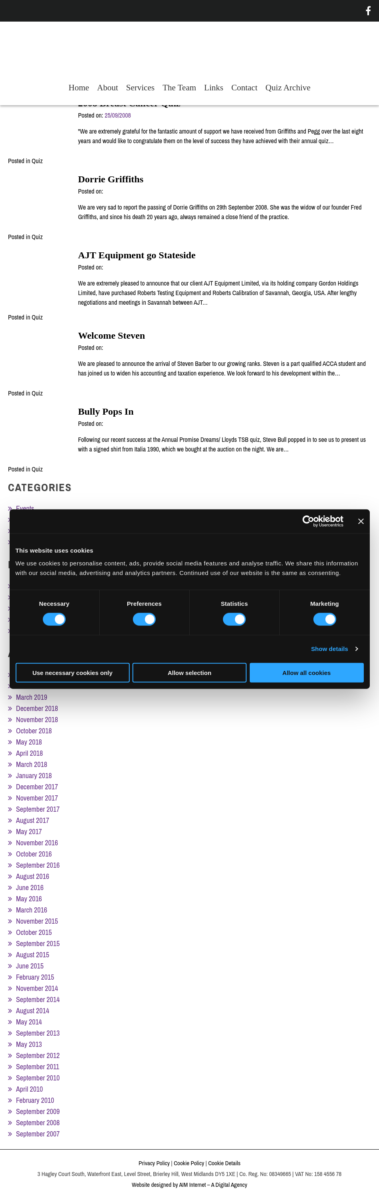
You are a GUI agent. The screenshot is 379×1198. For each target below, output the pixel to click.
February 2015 (35, 977)
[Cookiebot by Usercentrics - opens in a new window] (308, 521)
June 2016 (30, 888)
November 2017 (37, 798)
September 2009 (38, 1111)
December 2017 (37, 787)
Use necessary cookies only (72, 672)
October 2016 (34, 854)
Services (140, 87)
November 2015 (37, 921)
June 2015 (30, 966)
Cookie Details (224, 1163)
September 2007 (38, 1134)
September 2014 (38, 999)
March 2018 (31, 764)
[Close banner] (361, 521)
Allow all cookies (307, 672)
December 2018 (37, 708)
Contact (244, 87)
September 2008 (38, 1123)
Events (25, 508)
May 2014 (29, 1022)
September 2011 (37, 1067)
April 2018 (29, 753)
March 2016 (31, 910)
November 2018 (37, 720)
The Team (179, 87)
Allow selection (189, 672)
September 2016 (38, 865)
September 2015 (38, 943)
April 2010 (29, 1089)
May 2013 (29, 1044)
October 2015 (34, 932)
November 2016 (37, 843)
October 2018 (34, 731)
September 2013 (38, 1033)
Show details (329, 648)
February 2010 (35, 1100)
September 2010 (38, 1078)
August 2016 (32, 876)
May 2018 (29, 742)
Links (213, 87)
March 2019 (31, 697)
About (107, 87)
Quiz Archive (288, 87)
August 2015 (32, 955)
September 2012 (38, 1055)
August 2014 (32, 1011)
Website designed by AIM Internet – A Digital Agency (189, 1184)
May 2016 (29, 899)
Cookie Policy (189, 1163)
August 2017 (32, 820)
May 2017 (29, 832)
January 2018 (34, 776)
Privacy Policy (154, 1163)
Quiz (37, 160)
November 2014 (37, 988)
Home (78, 87)
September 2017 (38, 809)
